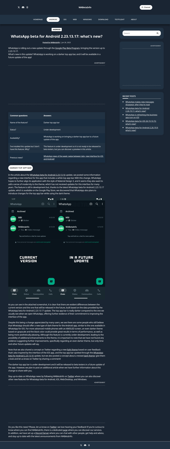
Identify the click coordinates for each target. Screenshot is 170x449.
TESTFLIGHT (119, 19)
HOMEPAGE (38, 19)
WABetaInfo (85, 7)
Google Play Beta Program (67, 48)
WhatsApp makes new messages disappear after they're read (139, 103)
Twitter (71, 376)
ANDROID (53, 19)
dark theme (89, 355)
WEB (75, 19)
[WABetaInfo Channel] (146, 7)
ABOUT (134, 19)
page (65, 430)
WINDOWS (87, 19)
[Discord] (23, 7)
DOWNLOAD (103, 19)
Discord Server (42, 433)
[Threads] (27, 7)
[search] (157, 33)
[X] (19, 7)
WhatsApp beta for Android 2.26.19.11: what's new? (137, 109)
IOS (65, 19)
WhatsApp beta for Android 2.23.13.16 (47, 174)
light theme (72, 349)
